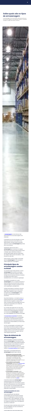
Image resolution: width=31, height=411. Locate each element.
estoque (21, 299)
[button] (27, 2)
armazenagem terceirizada (11, 315)
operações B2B (21, 363)
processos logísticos (13, 348)
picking (17, 377)
